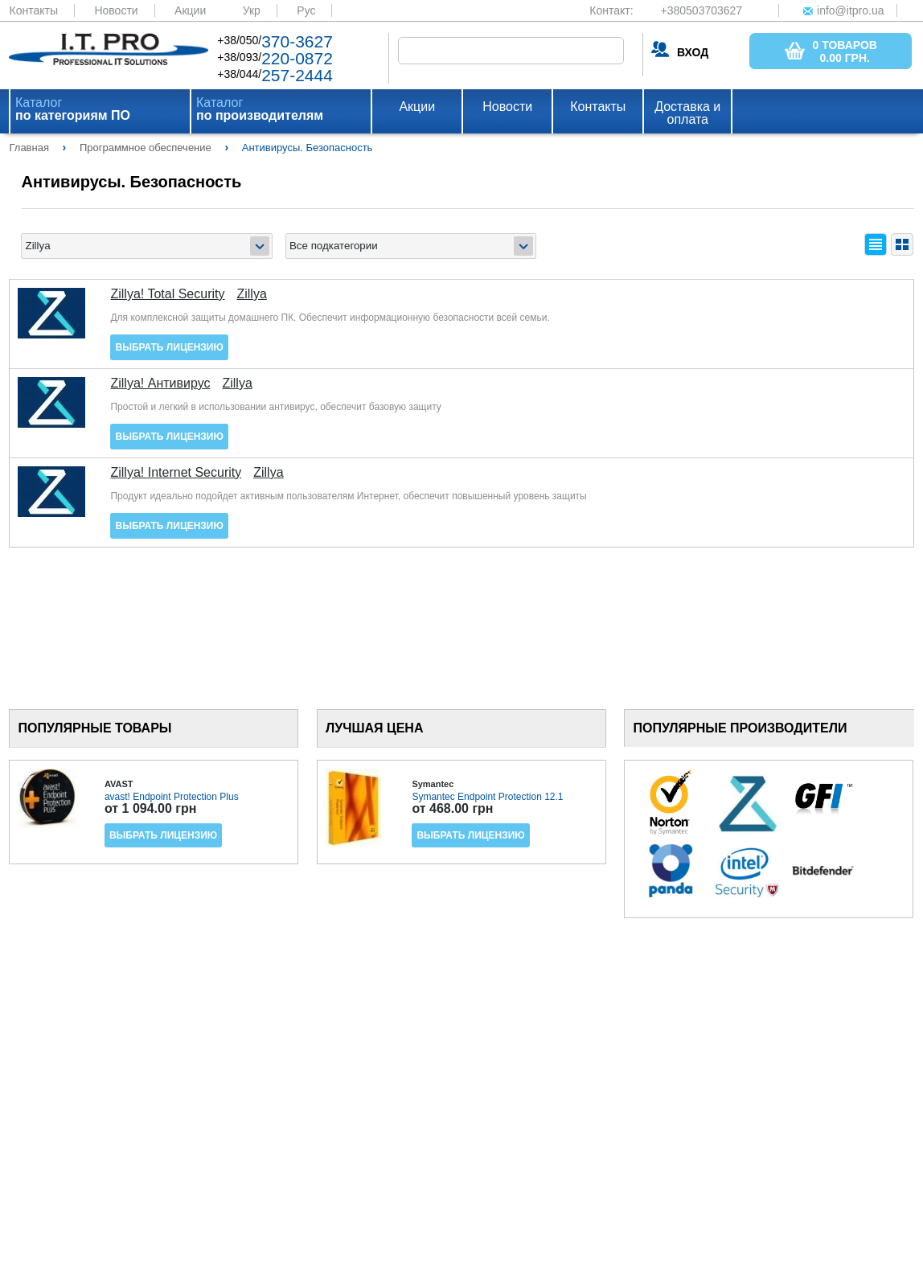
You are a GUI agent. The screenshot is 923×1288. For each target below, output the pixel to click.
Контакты (33, 10)
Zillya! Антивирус (160, 383)
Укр (251, 10)
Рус (306, 10)
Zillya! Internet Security (175, 472)
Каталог (72, 109)
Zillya (251, 294)
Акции (190, 10)
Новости (115, 10)
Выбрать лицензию (169, 347)
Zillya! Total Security (167, 294)
